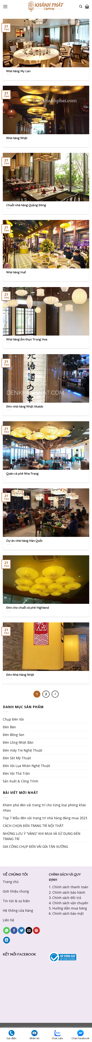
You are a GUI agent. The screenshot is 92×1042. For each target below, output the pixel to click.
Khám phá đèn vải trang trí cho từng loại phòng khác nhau (44, 807)
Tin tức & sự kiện (16, 901)
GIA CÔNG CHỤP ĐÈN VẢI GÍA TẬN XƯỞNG (35, 846)
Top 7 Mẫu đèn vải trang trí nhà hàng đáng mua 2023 (45, 818)
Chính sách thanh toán (70, 887)
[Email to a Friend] (29, 930)
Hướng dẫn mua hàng (69, 908)
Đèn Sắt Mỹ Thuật (17, 758)
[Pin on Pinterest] (36, 930)
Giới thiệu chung (16, 891)
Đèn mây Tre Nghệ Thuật (22, 750)
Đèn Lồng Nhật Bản (18, 742)
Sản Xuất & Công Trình (20, 781)
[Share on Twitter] (21, 930)
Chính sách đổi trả (66, 897)
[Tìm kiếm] (80, 6)
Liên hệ (8, 920)
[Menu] (5, 6)
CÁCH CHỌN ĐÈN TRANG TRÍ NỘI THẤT (33, 825)
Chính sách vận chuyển (70, 903)
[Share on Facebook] (14, 930)
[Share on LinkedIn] (6, 940)
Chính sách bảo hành (68, 892)
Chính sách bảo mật (68, 913)
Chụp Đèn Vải (13, 719)
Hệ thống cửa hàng (18, 910)
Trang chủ (11, 881)
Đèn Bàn (9, 727)
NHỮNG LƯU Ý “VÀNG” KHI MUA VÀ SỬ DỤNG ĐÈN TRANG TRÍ (41, 836)
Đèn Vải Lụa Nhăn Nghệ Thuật (26, 765)
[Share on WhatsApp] (6, 930)
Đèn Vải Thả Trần (16, 773)
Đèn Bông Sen (13, 734)
